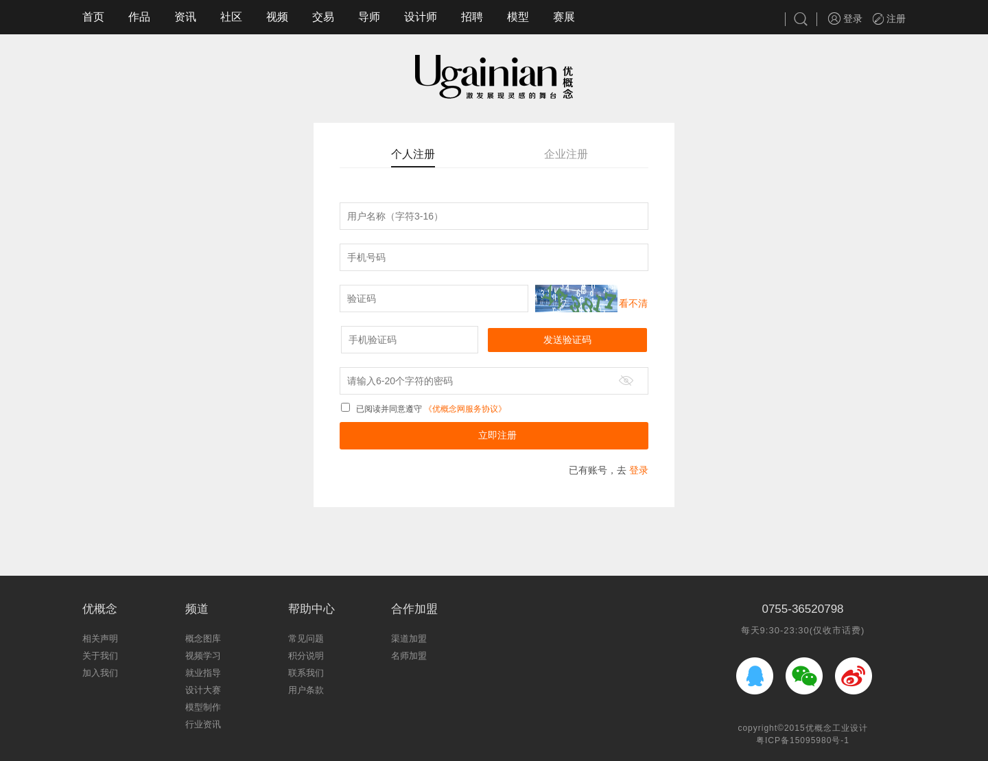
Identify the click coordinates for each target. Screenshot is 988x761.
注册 (889, 18)
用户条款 (306, 690)
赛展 (564, 17)
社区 (231, 17)
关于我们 (100, 656)
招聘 (472, 17)
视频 (277, 17)
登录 (845, 18)
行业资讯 (203, 724)
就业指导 (203, 673)
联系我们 (306, 673)
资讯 (185, 17)
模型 (518, 17)
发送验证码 (567, 339)
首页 (93, 17)
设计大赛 (203, 690)
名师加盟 (409, 656)
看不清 (633, 303)
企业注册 (566, 154)
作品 (139, 17)
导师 (369, 17)
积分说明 (306, 656)
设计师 (420, 17)
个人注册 (413, 154)
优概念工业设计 (836, 728)
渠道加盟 (409, 638)
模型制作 (203, 707)
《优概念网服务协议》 (464, 409)
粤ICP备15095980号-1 (802, 740)
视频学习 (203, 656)
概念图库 (203, 638)
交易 (323, 17)
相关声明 (100, 638)
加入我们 (100, 673)
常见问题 (306, 638)
